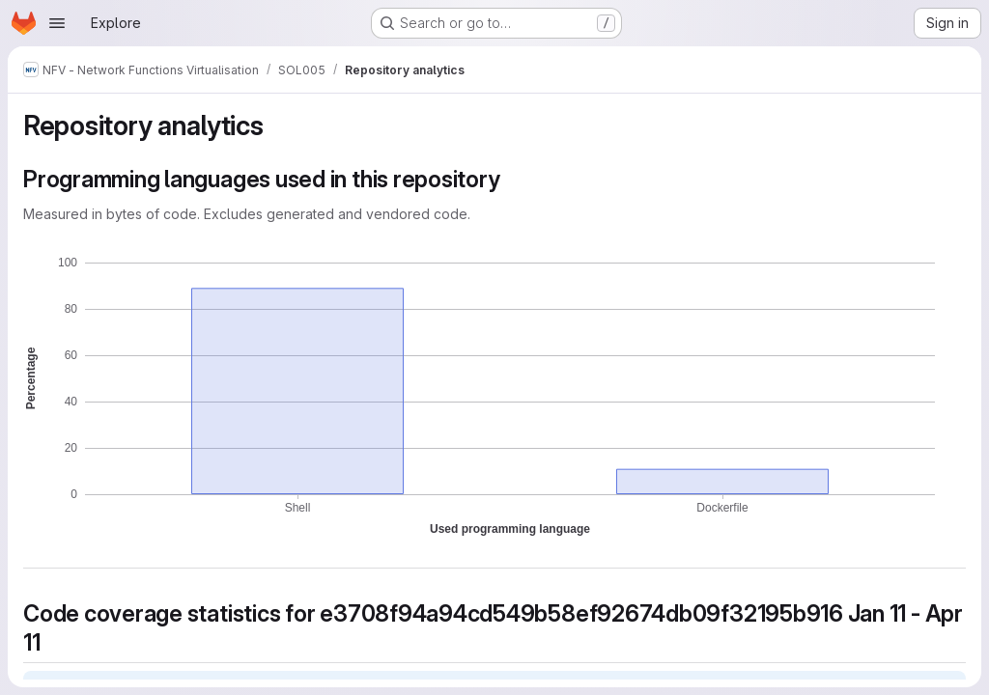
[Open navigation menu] (57, 23)
